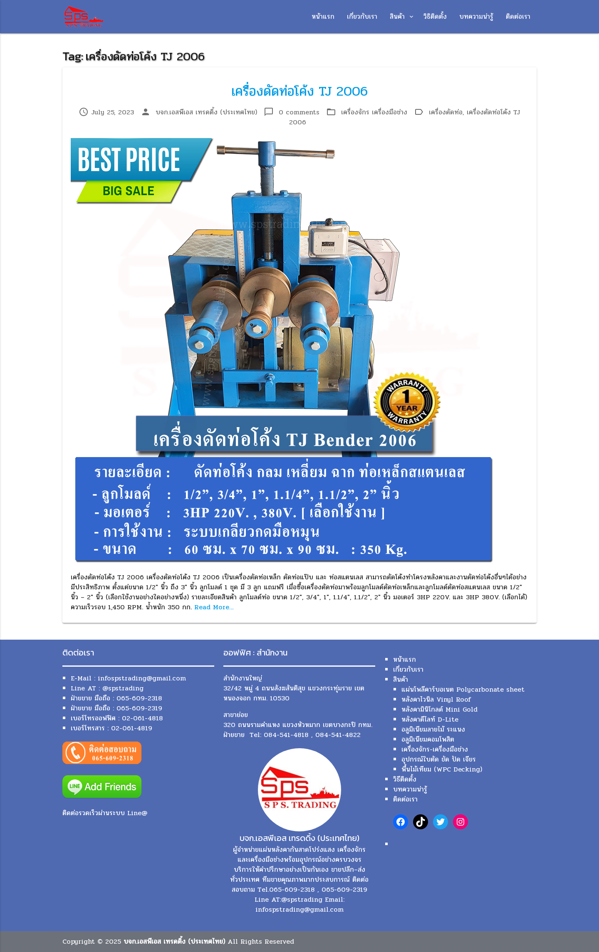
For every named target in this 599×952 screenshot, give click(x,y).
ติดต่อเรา (518, 16)
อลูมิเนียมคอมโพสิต (427, 739)
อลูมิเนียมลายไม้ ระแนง (433, 729)
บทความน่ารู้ (476, 16)
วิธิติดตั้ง (435, 16)
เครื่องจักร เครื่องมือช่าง (374, 112)
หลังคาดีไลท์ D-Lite (429, 719)
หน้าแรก (323, 16)
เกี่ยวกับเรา (362, 16)
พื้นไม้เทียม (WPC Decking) (441, 769)
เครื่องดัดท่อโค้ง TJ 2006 (299, 91)
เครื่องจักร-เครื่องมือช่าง (434, 749)
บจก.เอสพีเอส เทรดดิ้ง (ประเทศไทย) (206, 112)
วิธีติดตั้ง (404, 779)
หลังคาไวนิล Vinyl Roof (436, 699)
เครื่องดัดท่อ (446, 112)
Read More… (214, 607)
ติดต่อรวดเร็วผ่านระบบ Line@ (104, 813)
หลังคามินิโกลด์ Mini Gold (439, 709)
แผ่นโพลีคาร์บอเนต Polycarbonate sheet (463, 689)
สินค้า (397, 16)
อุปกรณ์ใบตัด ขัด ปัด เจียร (438, 759)
